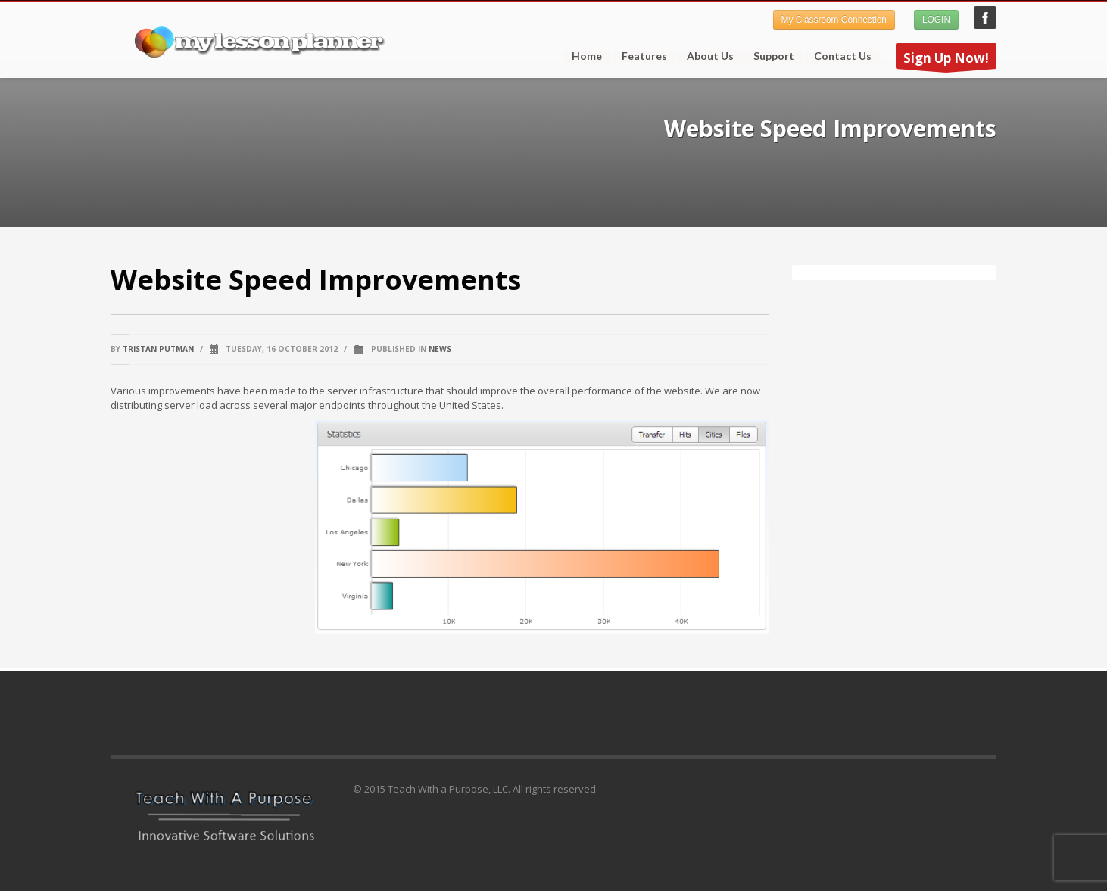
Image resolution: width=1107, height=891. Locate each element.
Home (587, 56)
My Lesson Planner (985, 17)
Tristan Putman (158, 349)
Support (769, 56)
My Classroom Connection (834, 19)
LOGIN (936, 19)
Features (640, 56)
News (440, 349)
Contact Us (843, 56)
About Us (710, 56)
